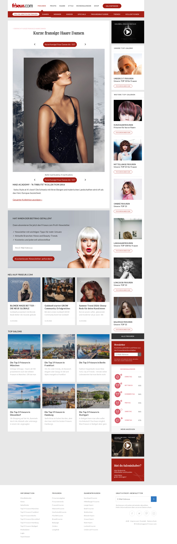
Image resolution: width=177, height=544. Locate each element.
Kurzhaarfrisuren (90, 498)
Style (70, 6)
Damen (45, 14)
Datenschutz (128, 360)
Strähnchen (88, 512)
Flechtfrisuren (57, 516)
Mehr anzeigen (128, 429)
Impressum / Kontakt (138, 521)
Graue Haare (89, 519)
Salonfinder (112, 6)
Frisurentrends (58, 502)
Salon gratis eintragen (26, 14)
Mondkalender (83, 6)
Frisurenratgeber (99, 14)
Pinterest (146, 513)
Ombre (55, 526)
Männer (57, 14)
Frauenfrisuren (58, 505)
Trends (116, 14)
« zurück (34, 44)
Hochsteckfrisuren (59, 512)
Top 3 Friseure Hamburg (29, 523)
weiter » (85, 44)
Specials (82, 14)
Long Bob (55, 530)
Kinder (69, 14)
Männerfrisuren (58, 509)
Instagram (154, 513)
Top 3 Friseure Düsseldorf (30, 519)
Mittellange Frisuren (91, 502)
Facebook (132, 513)
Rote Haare (88, 523)
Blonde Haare (89, 516)
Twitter (139, 513)
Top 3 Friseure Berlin (28, 516)
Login (22, 533)
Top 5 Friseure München (29, 509)
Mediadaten (24, 530)
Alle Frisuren (127, 336)
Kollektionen (132, 14)
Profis (53, 6)
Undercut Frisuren (91, 530)
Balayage (55, 523)
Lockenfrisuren (90, 526)
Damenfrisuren (92, 493)
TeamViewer (25, 537)
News (22, 502)
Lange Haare (88, 505)
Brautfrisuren (57, 519)
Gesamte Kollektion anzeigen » (27, 199)
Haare (62, 6)
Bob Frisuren (89, 509)
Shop (96, 6)
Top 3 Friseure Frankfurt (29, 512)
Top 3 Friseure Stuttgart (29, 526)
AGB (127, 521)
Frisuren (42, 6)
